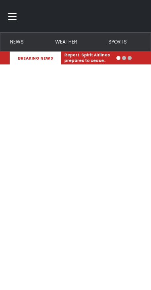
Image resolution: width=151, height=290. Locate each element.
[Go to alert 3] (130, 58)
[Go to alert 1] (118, 58)
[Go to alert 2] (124, 58)
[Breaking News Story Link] (88, 58)
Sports (117, 41)
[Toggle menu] (12, 16)
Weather (66, 41)
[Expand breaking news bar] (139, 58)
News (17, 41)
